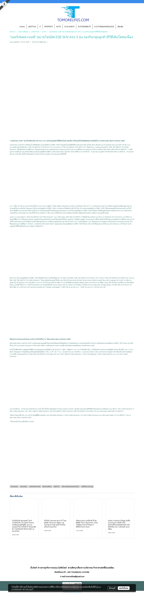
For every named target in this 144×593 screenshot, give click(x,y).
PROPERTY (48, 26)
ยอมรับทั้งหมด (123, 588)
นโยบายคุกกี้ (29, 589)
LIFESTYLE (32, 26)
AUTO (58, 26)
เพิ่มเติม (120, 26)
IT (40, 26)
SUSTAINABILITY (84, 26)
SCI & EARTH (69, 26)
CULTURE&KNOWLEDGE (104, 26)
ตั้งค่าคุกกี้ (112, 588)
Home (22, 26)
